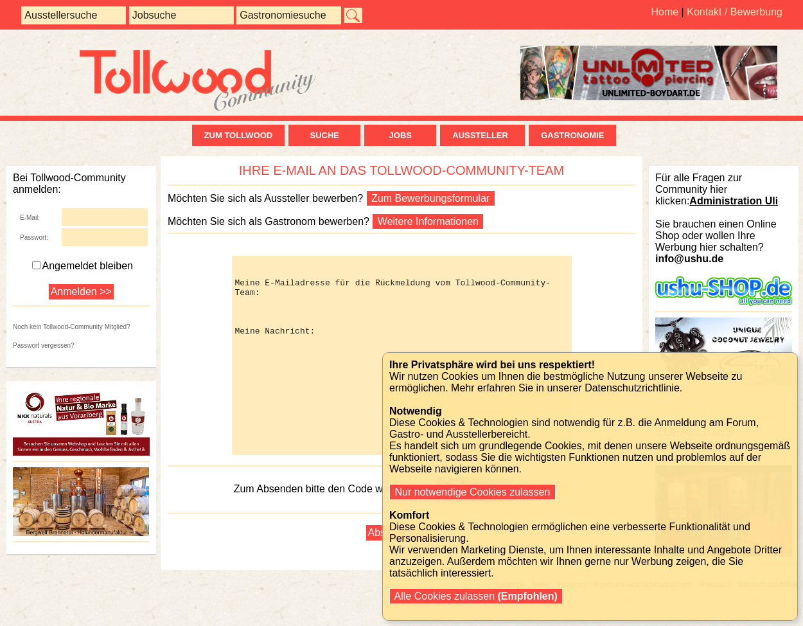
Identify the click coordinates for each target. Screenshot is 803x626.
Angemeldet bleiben (82, 265)
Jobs (400, 135)
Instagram (572, 622)
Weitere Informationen (428, 221)
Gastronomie (572, 135)
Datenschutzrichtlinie (767, 622)
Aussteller (482, 135)
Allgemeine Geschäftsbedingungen (643, 622)
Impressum (715, 622)
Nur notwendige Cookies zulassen (472, 492)
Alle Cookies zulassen (476, 596)
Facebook (510, 622)
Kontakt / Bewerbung (734, 11)
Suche (324, 135)
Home (664, 11)
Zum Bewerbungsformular (431, 198)
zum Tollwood (238, 135)
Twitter (540, 622)
